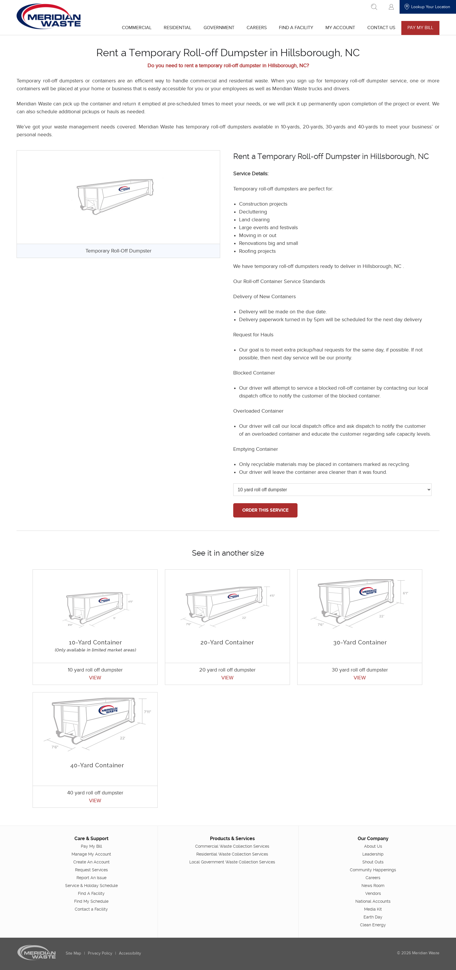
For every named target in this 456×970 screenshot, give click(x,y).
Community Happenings (373, 869)
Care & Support (92, 838)
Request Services (91, 869)
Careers (256, 28)
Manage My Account (91, 853)
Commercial (136, 28)
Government (218, 28)
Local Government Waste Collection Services (232, 861)
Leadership (372, 853)
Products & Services (232, 838)
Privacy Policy (100, 952)
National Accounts (372, 901)
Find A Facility (295, 28)
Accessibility (131, 952)
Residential (177, 28)
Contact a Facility (91, 909)
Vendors (373, 893)
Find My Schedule (91, 901)
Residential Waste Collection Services (232, 853)
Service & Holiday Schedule (91, 885)
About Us (373, 846)
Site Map (74, 952)
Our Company (372, 838)
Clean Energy (373, 924)
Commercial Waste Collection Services (232, 846)
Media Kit (373, 909)
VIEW (96, 678)
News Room (372, 885)
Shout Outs (372, 861)
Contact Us (381, 28)
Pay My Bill (420, 28)
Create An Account (92, 861)
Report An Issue (92, 877)
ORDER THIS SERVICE (266, 510)
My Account (340, 28)
